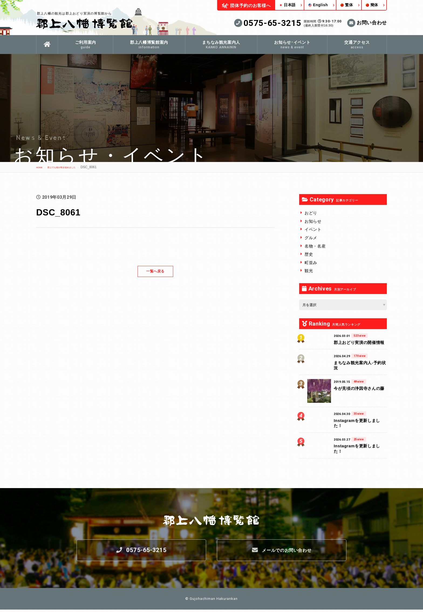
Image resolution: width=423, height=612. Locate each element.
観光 (309, 270)
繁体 (346, 5)
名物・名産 (315, 246)
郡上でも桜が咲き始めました (72, 167)
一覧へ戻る (155, 271)
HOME (41, 167)
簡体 (372, 5)
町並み (311, 262)
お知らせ (313, 221)
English (318, 5)
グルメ (311, 237)
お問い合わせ (367, 23)
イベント (313, 229)
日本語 (287, 5)
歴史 (309, 254)
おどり (311, 213)
